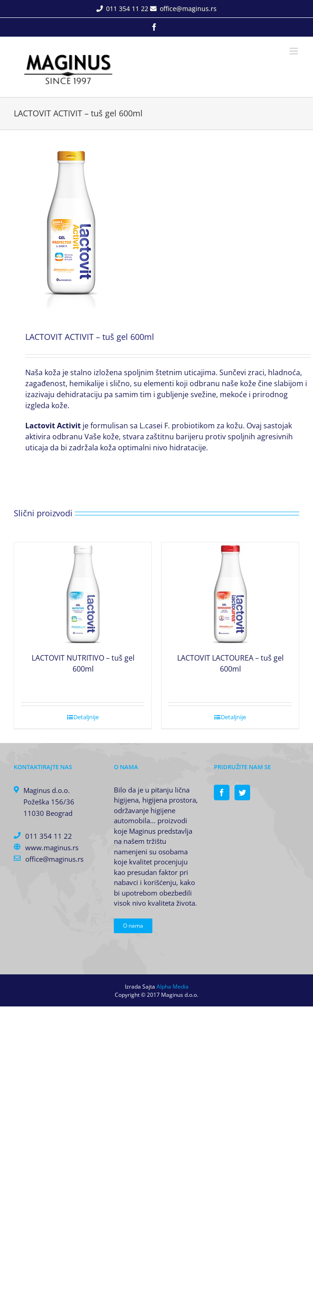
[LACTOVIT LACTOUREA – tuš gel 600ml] (230, 592)
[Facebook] (221, 792)
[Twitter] (242, 792)
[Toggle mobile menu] (294, 51)
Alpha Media (172, 986)
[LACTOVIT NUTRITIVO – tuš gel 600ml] (82, 592)
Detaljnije (86, 717)
